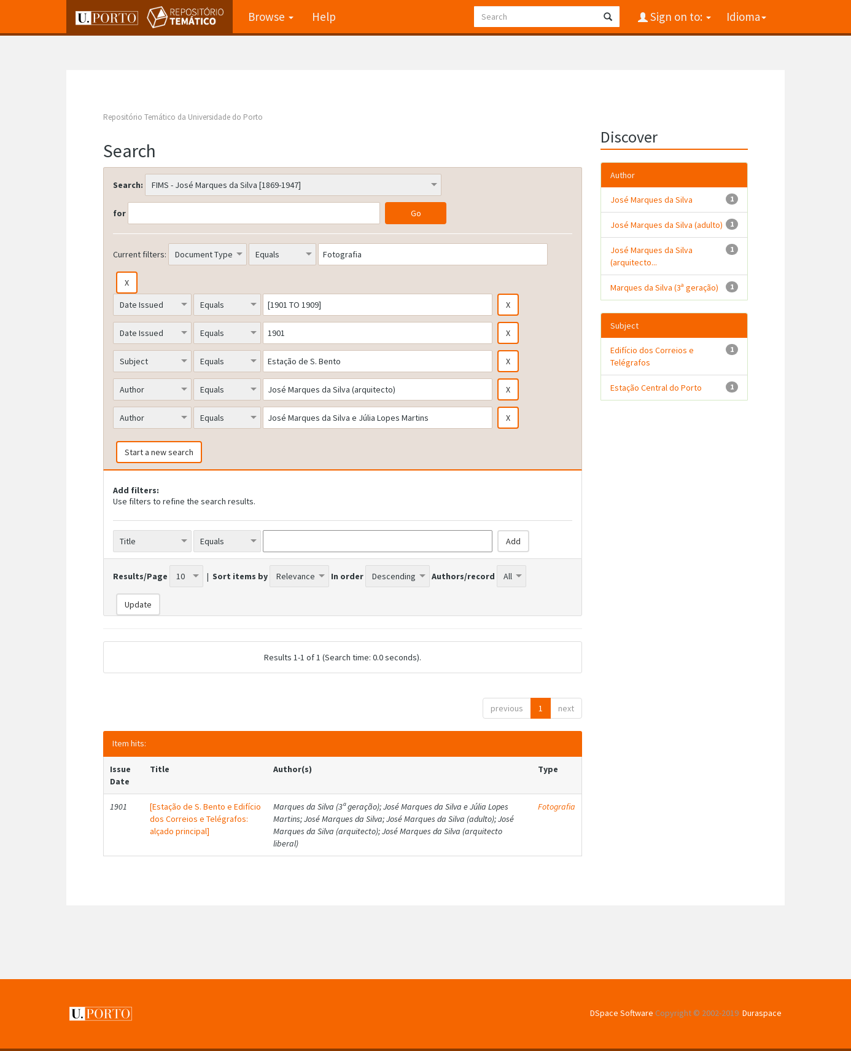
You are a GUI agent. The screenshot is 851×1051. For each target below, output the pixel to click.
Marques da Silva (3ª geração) (664, 287)
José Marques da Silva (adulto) (666, 224)
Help (324, 16)
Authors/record (463, 576)
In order (347, 576)
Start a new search (159, 452)
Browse (270, 16)
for (119, 213)
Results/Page (140, 576)
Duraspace (762, 1012)
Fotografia (556, 806)
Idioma (746, 16)
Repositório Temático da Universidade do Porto (183, 117)
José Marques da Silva (651, 199)
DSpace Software (621, 1012)
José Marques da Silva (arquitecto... (651, 256)
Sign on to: (679, 16)
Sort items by (240, 576)
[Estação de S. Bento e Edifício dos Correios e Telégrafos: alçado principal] (205, 819)
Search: (128, 184)
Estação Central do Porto (656, 387)
